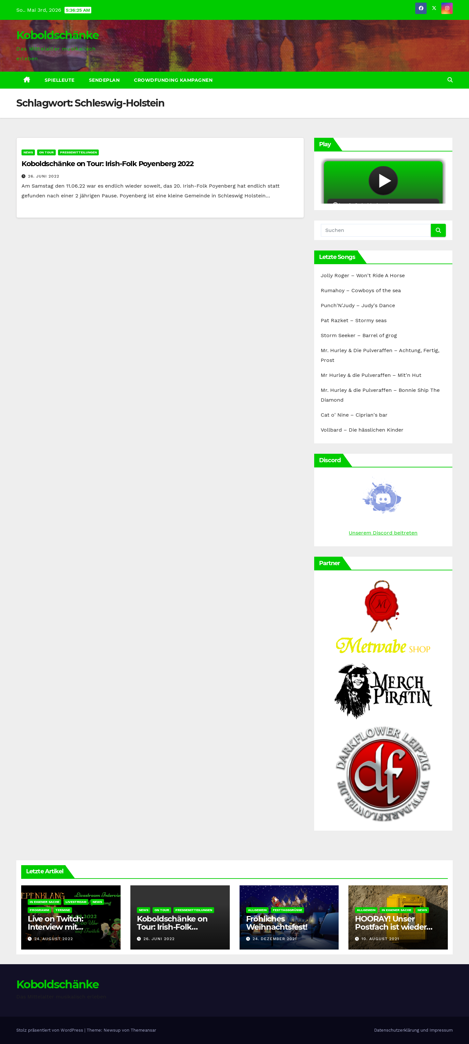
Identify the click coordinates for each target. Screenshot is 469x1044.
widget (383, 181)
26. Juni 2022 (43, 176)
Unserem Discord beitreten (383, 533)
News (28, 152)
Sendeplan (104, 80)
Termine (62, 910)
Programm (39, 910)
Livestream (76, 902)
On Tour (46, 152)
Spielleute (60, 80)
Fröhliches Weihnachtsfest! (276, 923)
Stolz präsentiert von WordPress (50, 1030)
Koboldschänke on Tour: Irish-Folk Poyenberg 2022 (108, 163)
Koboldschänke (57, 35)
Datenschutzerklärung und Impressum (413, 1030)
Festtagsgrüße (287, 910)
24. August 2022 (53, 939)
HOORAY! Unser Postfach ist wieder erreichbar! (390, 927)
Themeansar (143, 1030)
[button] (450, 80)
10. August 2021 (380, 939)
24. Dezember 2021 (275, 939)
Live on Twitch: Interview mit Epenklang (55, 927)
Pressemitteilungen (78, 152)
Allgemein (257, 910)
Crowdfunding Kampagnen (173, 80)
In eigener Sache (44, 902)
